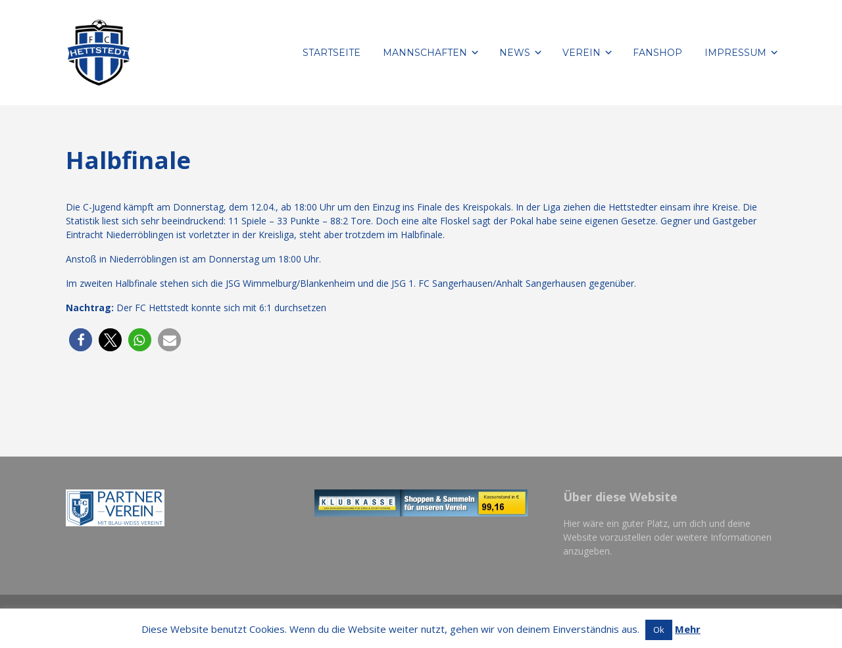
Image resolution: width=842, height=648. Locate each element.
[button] (80, 339)
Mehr (688, 629)
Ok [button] (658, 630)
